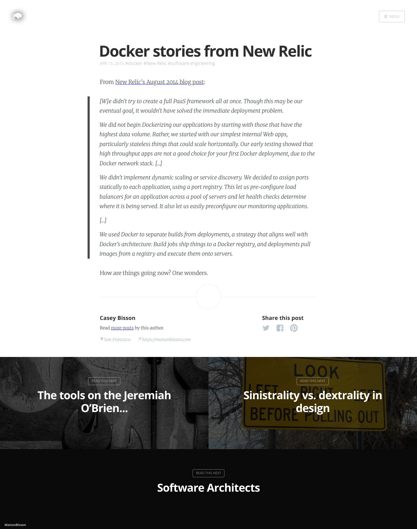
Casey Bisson (118, 318)
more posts (122, 328)
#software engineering (191, 63)
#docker (133, 63)
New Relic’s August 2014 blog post (159, 81)
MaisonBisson (15, 525)
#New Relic (155, 63)
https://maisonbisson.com (166, 339)
